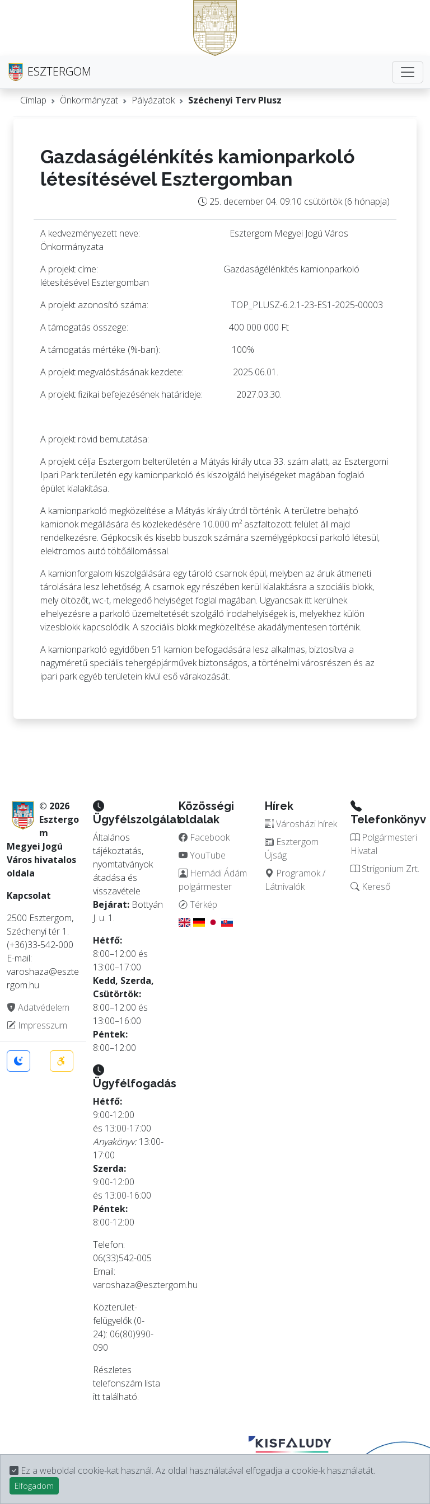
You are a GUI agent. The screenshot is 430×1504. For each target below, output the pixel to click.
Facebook (204, 837)
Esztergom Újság (292, 848)
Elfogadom (34, 1486)
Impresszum (37, 1025)
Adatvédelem (38, 1007)
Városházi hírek (301, 824)
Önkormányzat (89, 100)
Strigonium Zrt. (384, 868)
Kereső (370, 886)
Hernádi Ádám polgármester (213, 880)
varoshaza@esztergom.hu (145, 1285)
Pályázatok (153, 100)
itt (96, 1396)
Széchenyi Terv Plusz (235, 100)
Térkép (198, 904)
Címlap (33, 100)
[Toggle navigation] (407, 72)
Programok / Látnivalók (295, 880)
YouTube (202, 855)
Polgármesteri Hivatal (383, 844)
